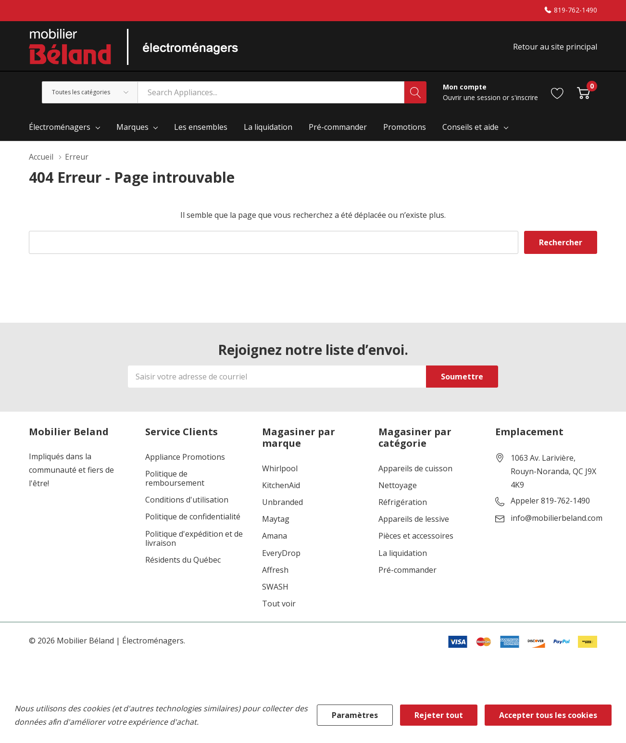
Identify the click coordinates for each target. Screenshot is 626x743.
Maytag (275, 519)
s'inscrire (524, 97)
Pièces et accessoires (415, 536)
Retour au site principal (555, 46)
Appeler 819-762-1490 (550, 501)
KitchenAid (281, 485)
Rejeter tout (438, 715)
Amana (274, 536)
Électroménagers (59, 127)
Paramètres (355, 715)
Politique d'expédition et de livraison (194, 538)
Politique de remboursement (174, 478)
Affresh (275, 570)
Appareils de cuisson (415, 468)
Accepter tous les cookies (548, 715)
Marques (132, 127)
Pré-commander (407, 570)
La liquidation (402, 553)
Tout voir (279, 603)
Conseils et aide (470, 127)
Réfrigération (402, 502)
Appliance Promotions (185, 457)
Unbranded (282, 502)
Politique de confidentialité (192, 516)
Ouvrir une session (472, 97)
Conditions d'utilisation (186, 499)
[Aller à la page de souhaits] (557, 92)
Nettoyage (397, 485)
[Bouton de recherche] (415, 92)
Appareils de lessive (413, 519)
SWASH (275, 587)
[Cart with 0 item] (583, 92)
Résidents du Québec (183, 560)
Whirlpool (280, 468)
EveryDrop (281, 553)
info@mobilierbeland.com (556, 518)
